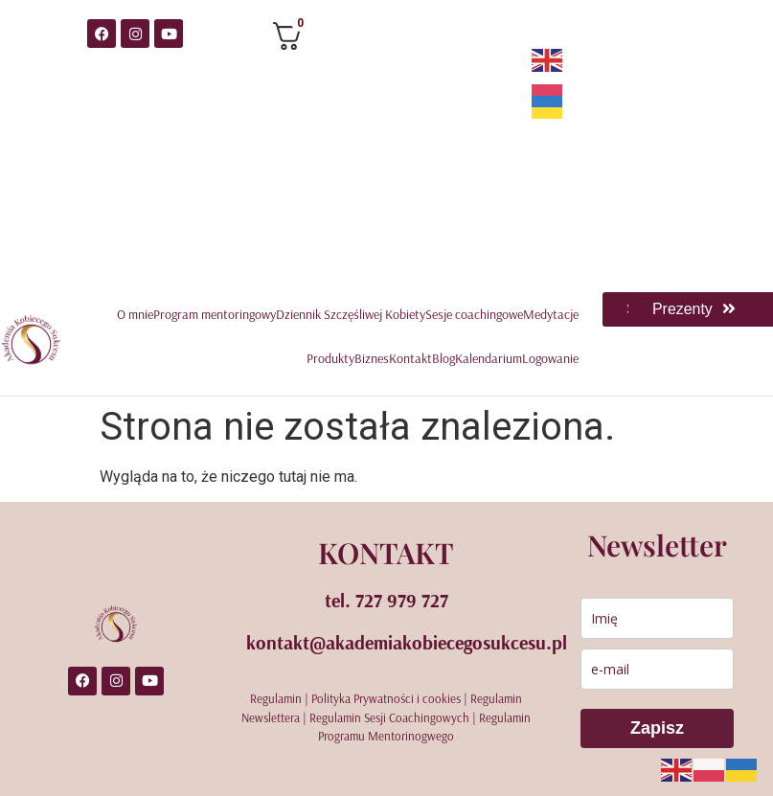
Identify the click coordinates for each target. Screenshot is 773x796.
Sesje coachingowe (474, 314)
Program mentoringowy (214, 314)
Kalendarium (488, 358)
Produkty (330, 358)
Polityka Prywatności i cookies (386, 698)
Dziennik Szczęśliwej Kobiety (350, 314)
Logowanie (550, 358)
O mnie (135, 314)
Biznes (371, 358)
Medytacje (551, 314)
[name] (657, 618)
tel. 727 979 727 (386, 600)
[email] (657, 669)
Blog (443, 358)
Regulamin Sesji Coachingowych (389, 717)
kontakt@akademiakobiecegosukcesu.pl (406, 642)
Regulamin (276, 698)
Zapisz (657, 728)
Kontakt (410, 358)
